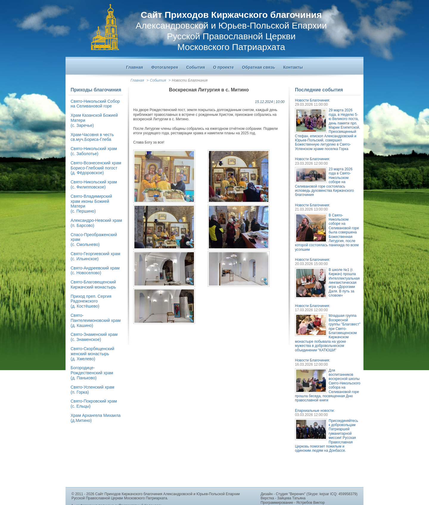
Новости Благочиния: (312, 100)
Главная (137, 80)
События (158, 80)
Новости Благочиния (190, 80)
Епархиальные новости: (315, 411)
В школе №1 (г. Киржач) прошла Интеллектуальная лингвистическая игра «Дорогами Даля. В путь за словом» (344, 282)
